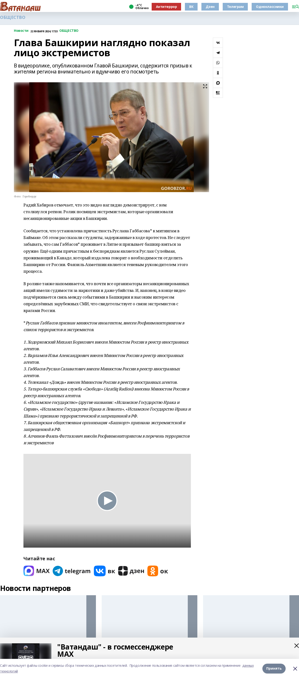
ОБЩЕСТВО (12, 17)
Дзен (210, 6)
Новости (21, 31)
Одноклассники (270, 6)
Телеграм (235, 6)
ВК (191, 6)
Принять (274, 668)
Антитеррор (166, 6)
